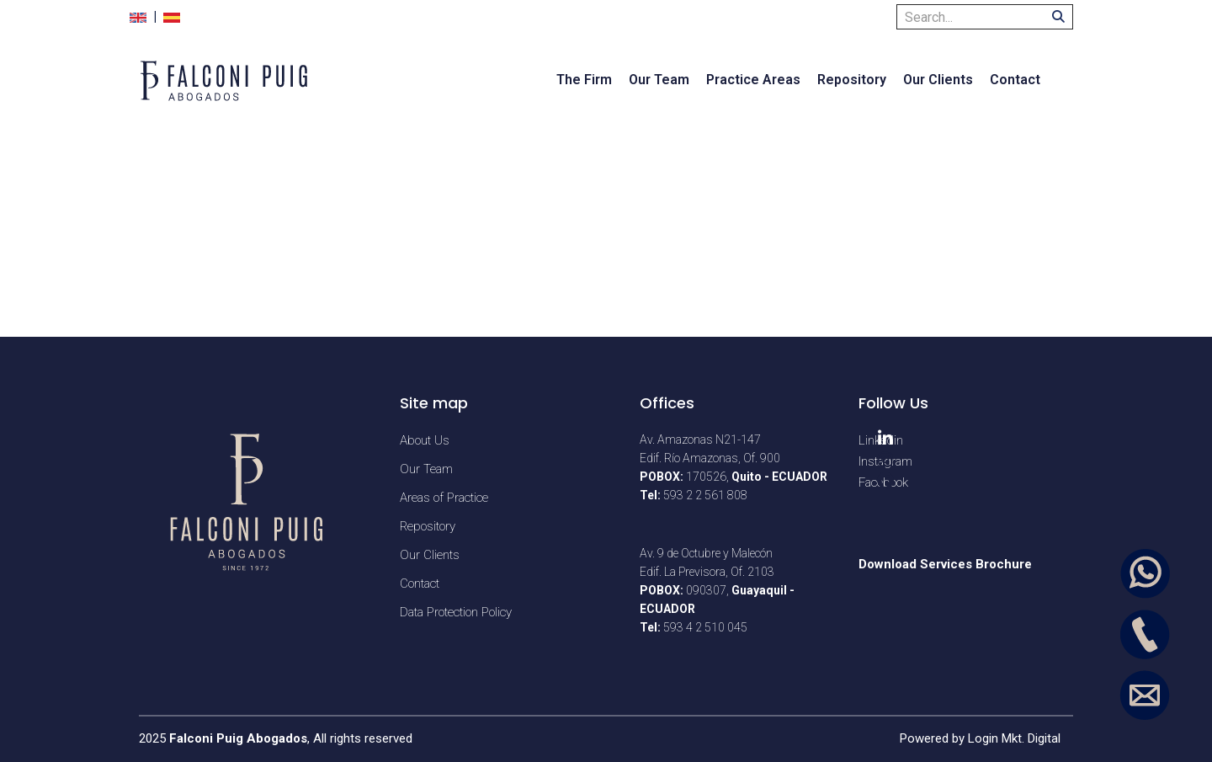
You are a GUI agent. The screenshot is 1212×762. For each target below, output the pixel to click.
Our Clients (938, 80)
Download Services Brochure (945, 564)
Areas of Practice (444, 497)
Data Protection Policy (456, 612)
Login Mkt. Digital (1014, 738)
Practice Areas (753, 80)
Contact (1015, 80)
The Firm (584, 80)
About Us (424, 440)
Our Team (659, 80)
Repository (851, 80)
